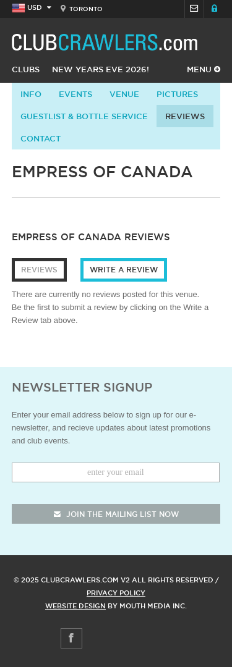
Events (75, 94)
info (30, 94)
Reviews (185, 116)
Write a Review (124, 270)
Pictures (177, 94)
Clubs (26, 69)
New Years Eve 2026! (100, 69)
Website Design (75, 606)
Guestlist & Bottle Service (84, 116)
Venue (124, 94)
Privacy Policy (116, 593)
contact (40, 138)
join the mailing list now (116, 514)
